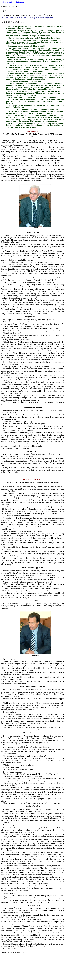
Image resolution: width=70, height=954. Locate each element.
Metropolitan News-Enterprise (12, 2)
